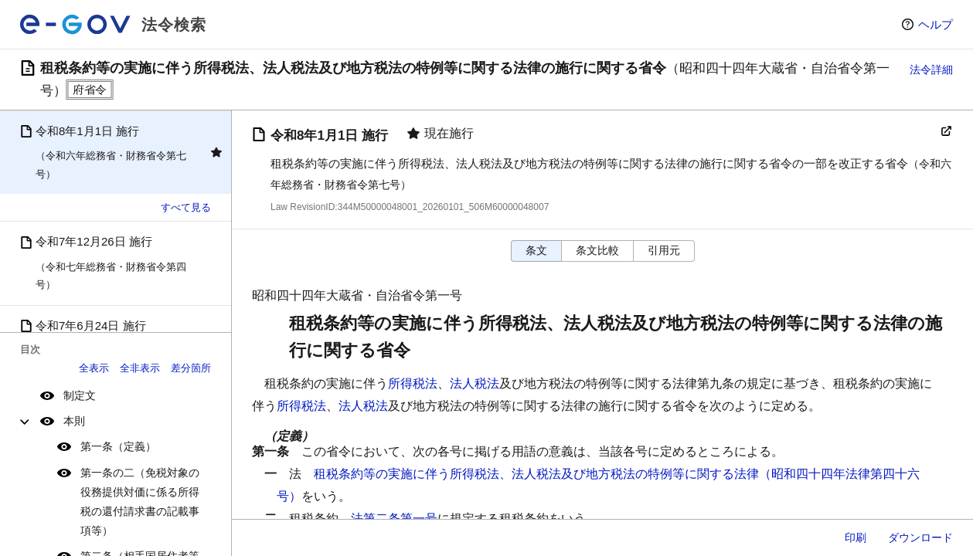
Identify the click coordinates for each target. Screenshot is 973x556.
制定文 (79, 395)
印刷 (855, 537)
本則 (74, 421)
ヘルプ (935, 24)
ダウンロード (920, 537)
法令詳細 (931, 69)
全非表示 (140, 368)
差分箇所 (191, 368)
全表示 (94, 368)
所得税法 (412, 383)
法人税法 (474, 383)
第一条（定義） (118, 446)
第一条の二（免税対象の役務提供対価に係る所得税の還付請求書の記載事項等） (139, 501)
